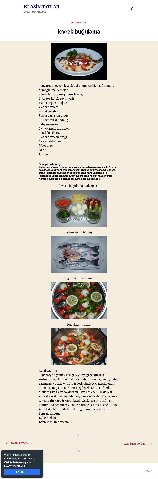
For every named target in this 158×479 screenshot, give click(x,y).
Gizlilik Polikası (13, 462)
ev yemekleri (79, 23)
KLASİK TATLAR (41, 6)
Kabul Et (22, 472)
